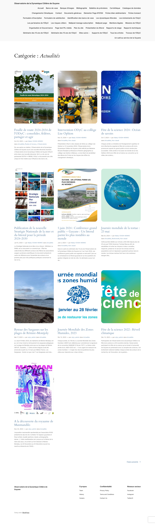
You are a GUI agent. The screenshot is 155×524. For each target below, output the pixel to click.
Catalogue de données (131, 8)
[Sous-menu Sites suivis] (88, 32)
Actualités (21, 144)
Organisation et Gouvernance (41, 28)
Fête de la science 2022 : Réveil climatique (120, 331)
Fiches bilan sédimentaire (115, 13)
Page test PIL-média (63, 28)
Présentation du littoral (95, 28)
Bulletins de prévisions (98, 8)
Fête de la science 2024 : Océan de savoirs (120, 131)
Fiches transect (134, 13)
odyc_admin (32, 337)
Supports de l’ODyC (100, 33)
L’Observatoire (42, 144)
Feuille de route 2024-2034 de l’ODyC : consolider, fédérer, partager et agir (32, 133)
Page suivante (134, 461)
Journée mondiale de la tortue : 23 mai (120, 229)
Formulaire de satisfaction (54, 18)
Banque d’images (67, 8)
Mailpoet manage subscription (81, 23)
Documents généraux (72, 13)
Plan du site (78, 28)
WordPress (25, 512)
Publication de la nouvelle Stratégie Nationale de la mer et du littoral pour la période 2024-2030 (34, 233)
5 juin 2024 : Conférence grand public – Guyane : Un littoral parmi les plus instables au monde (77, 233)
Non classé (72, 140)
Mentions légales (116, 23)
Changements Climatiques (42, 13)
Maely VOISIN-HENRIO (35, 141)
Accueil (41, 8)
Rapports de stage (113, 28)
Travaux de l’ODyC (133, 33)
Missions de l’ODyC (133, 23)
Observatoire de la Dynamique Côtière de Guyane (36, 3)
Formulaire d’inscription (32, 18)
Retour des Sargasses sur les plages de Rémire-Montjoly (31, 331)
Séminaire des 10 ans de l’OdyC (64, 33)
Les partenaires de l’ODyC (38, 23)
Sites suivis (83, 33)
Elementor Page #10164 (93, 13)
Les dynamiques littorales (106, 18)
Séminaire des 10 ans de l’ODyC (36, 33)
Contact (58, 13)
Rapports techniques (132, 28)
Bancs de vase (52, 8)
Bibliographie (81, 8)
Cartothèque (115, 8)
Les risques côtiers (58, 23)
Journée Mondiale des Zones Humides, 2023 (75, 331)
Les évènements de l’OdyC (130, 18)
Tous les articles (116, 33)
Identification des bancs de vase (80, 18)
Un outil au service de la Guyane (128, 38)
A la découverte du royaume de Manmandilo (33, 423)
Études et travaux (30, 144)
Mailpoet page (101, 23)
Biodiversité (115, 238)
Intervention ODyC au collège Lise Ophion (77, 131)
